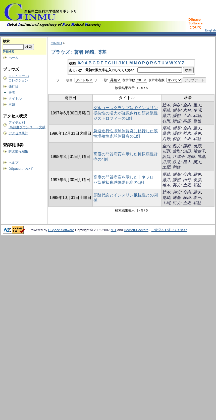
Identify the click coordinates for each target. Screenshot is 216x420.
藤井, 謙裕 (171, 115)
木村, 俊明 (192, 110)
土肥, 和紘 (192, 115)
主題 (12, 104)
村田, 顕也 (171, 121)
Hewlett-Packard (136, 230)
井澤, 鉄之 (171, 162)
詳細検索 (8, 51)
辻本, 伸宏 (171, 192)
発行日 (13, 86)
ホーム (13, 58)
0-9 (81, 63)
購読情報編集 (18, 151)
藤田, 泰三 (192, 197)
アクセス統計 (18, 133)
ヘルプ (13, 162)
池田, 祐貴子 (194, 151)
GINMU (56, 43)
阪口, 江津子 (173, 156)
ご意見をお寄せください (169, 230)
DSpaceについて (21, 169)
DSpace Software (61, 230)
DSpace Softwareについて (195, 23)
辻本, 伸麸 (171, 105)
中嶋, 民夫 (171, 203)
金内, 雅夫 (192, 105)
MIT (114, 230)
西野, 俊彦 (171, 139)
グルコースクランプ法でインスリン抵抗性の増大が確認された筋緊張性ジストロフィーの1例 (125, 113)
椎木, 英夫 (192, 133)
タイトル (15, 98)
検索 (6, 41)
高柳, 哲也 (192, 121)
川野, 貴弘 (171, 151)
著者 (12, 92)
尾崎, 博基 (171, 110)
